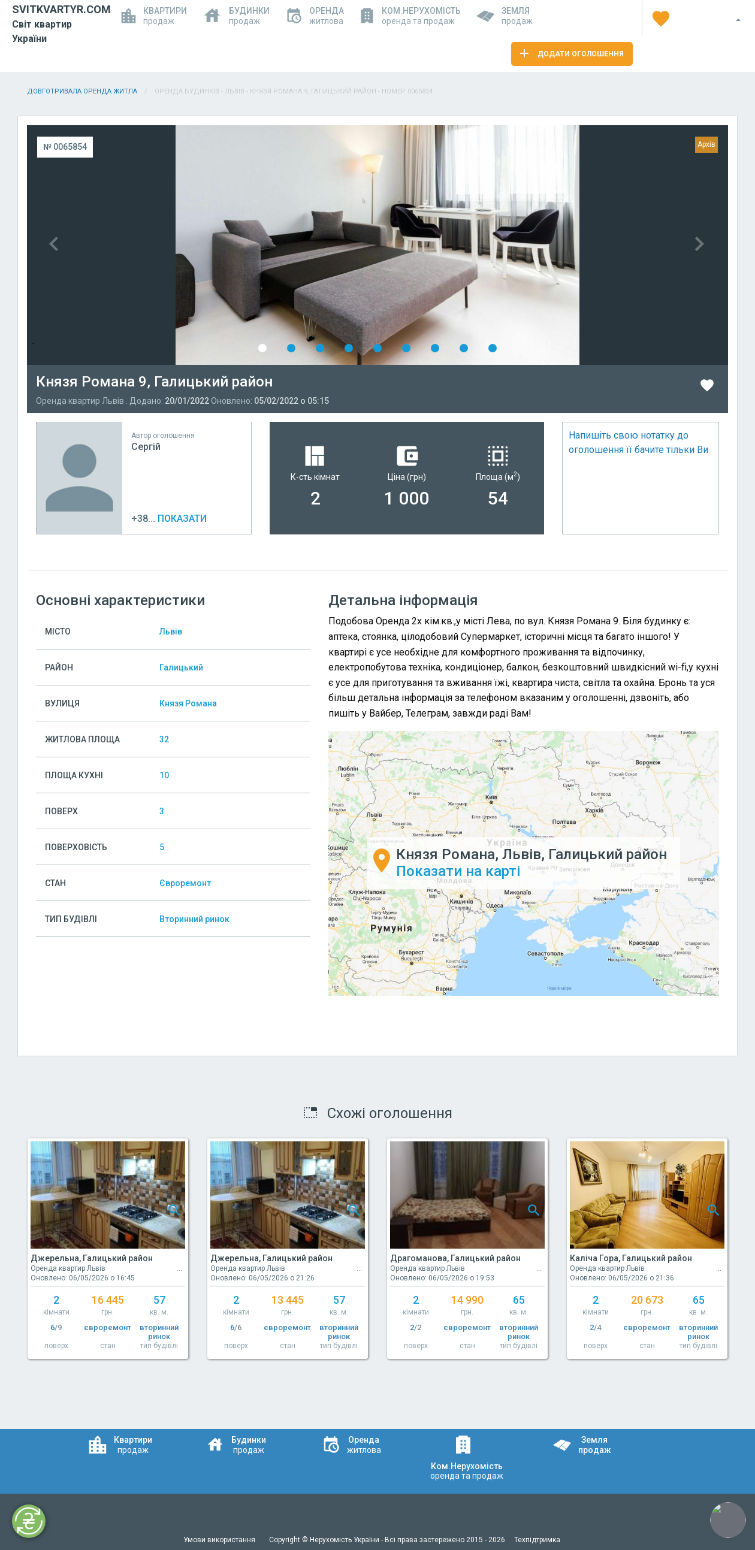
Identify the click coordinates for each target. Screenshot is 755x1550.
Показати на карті (458, 871)
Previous (202, 245)
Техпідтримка (537, 1540)
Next (553, 245)
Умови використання (220, 1540)
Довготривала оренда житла (82, 91)
